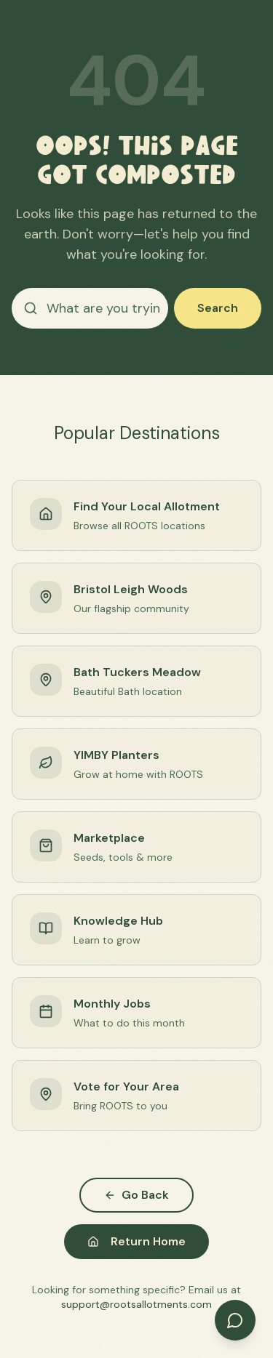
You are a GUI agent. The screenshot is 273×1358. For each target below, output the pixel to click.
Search (217, 308)
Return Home (136, 1241)
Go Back (136, 1194)
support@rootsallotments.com (136, 1304)
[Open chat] (235, 1320)
